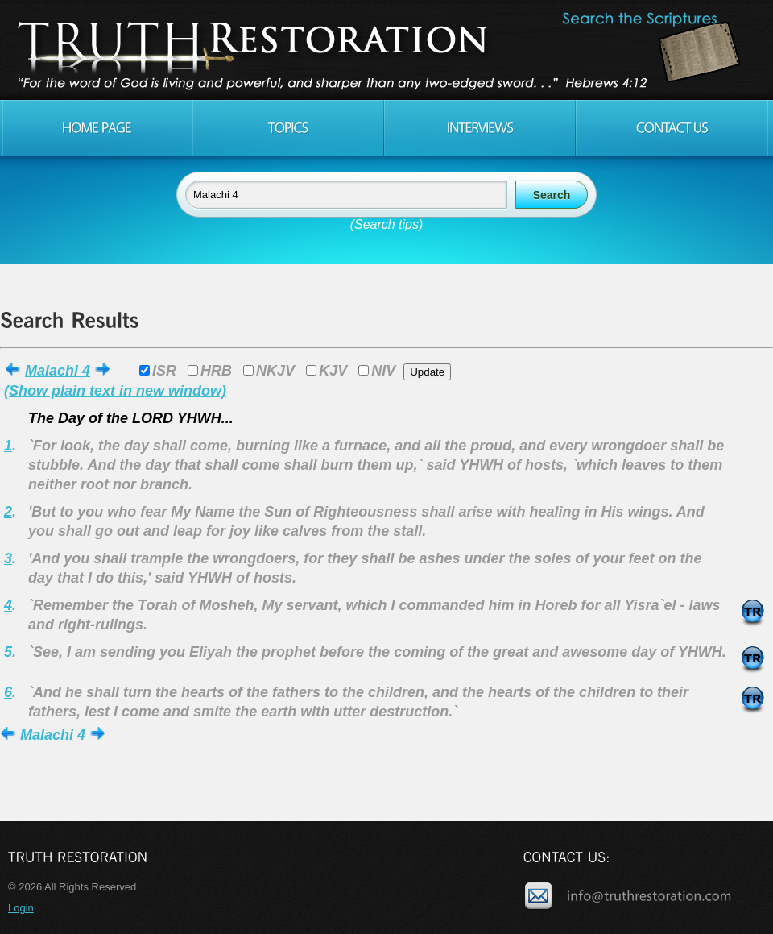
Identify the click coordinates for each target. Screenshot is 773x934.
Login (21, 908)
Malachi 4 (57, 371)
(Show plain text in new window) (115, 391)
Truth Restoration (384, 50)
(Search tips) (387, 224)
